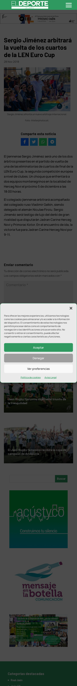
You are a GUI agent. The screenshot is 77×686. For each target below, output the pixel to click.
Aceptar (38, 347)
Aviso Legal (51, 377)
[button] (71, 308)
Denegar (38, 358)
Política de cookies (31, 377)
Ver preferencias (38, 369)
